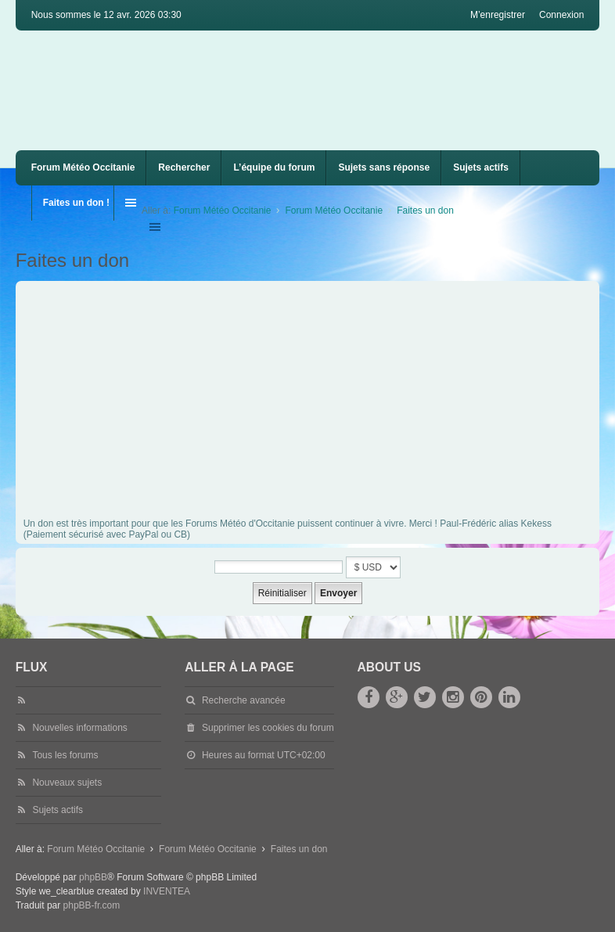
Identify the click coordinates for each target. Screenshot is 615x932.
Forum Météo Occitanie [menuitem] (83, 167)
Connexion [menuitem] (561, 14)
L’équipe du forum (274, 167)
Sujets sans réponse (384, 167)
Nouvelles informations (79, 727)
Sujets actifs (481, 167)
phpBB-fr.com (91, 905)
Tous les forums (65, 755)
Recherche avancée (244, 700)
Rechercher (184, 167)
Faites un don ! (76, 202)
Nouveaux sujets (67, 782)
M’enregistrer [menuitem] (497, 14)
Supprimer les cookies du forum (268, 727)
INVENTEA (166, 891)
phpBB (93, 877)
